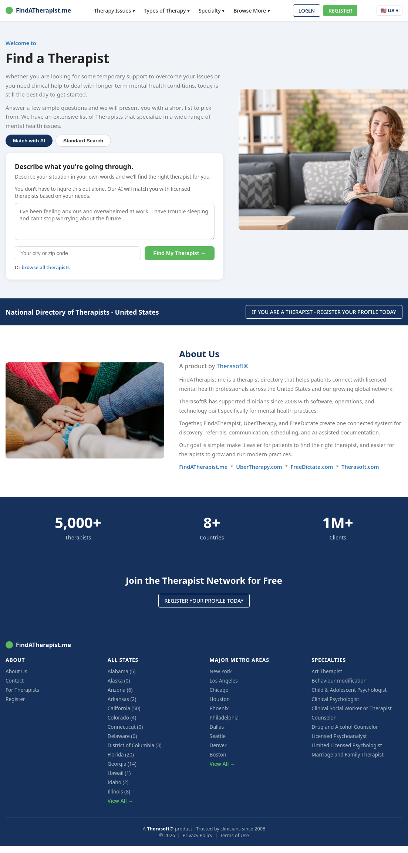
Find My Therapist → (180, 253)
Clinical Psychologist (335, 699)
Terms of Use (234, 835)
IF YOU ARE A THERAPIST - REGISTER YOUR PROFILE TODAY (324, 311)
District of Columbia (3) (135, 745)
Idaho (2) (118, 782)
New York (221, 671)
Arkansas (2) (122, 699)
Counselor (323, 717)
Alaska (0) (119, 680)
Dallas (217, 726)
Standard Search (83, 140)
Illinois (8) (119, 791)
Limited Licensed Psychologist (346, 745)
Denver (218, 745)
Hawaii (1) (119, 772)
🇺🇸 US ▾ (389, 10)
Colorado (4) (122, 717)
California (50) (124, 708)
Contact (15, 680)
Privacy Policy (198, 835)
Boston (218, 754)
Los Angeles (224, 680)
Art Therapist (326, 671)
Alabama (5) (122, 671)
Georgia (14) (122, 763)
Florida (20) (121, 754)
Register (15, 699)
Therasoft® (232, 366)
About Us (16, 671)
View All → (120, 800)
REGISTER (340, 10)
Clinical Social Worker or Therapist (351, 708)
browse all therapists (46, 267)
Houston (220, 699)
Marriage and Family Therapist (347, 754)
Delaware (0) (122, 735)
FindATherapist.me (38, 10)
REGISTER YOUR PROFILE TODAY (204, 600)
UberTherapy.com (259, 466)
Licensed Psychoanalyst (339, 735)
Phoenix (219, 708)
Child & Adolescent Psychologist (349, 689)
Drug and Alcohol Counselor (344, 726)
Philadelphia (224, 717)
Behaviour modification (339, 680)
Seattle (218, 735)
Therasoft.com (360, 466)
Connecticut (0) (125, 726)
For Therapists (22, 689)
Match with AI (29, 140)
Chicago (219, 689)
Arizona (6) (120, 689)
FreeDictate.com (312, 466)
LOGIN (307, 10)
